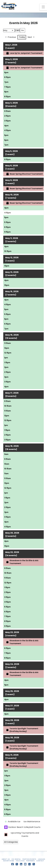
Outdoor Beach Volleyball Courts (22, 827)
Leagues (41, 859)
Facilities (20, 861)
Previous (10, 37)
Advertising (8, 861)
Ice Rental (16, 859)
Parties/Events (29, 859)
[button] (43, 7)
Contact (40, 861)
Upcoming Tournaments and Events (21, 834)
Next (31, 37)
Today (22, 37)
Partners (30, 861)
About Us (6, 859)
